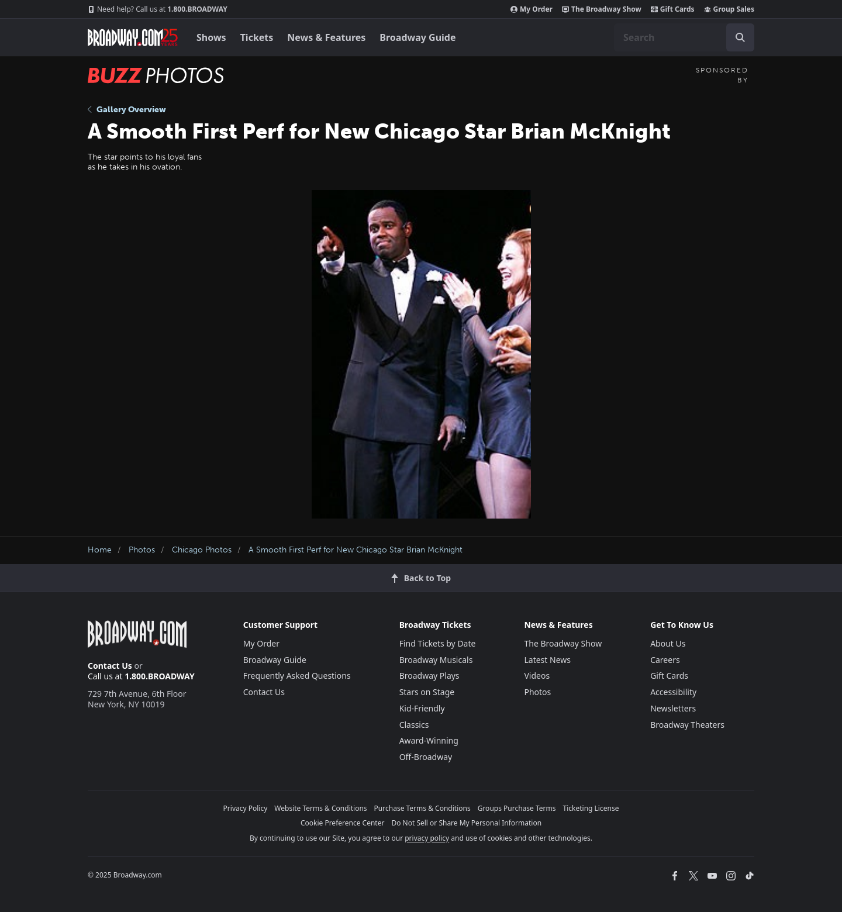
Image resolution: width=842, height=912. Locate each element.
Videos (537, 675)
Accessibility (673, 691)
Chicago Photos (202, 550)
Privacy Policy (245, 808)
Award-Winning (428, 740)
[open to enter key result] (740, 37)
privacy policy (427, 838)
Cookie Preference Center (343, 823)
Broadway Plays (429, 675)
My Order (531, 9)
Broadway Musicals (436, 659)
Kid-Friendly (422, 708)
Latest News (547, 659)
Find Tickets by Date (437, 643)
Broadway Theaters (687, 724)
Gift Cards (673, 9)
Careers (664, 659)
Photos (142, 550)
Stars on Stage (427, 691)
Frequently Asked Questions (297, 675)
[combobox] (684, 37)
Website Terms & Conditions (320, 808)
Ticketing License (591, 808)
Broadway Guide (417, 37)
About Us (667, 643)
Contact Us (110, 665)
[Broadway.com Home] (133, 37)
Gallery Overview (127, 110)
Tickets (257, 37)
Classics (414, 724)
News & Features (326, 37)
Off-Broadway (426, 756)
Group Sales (729, 9)
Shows (211, 37)
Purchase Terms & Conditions (422, 808)
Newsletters (673, 708)
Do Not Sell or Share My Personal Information (466, 823)
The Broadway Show (601, 9)
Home (100, 550)
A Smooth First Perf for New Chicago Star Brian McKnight (356, 550)
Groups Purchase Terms (517, 808)
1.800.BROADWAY (157, 9)
